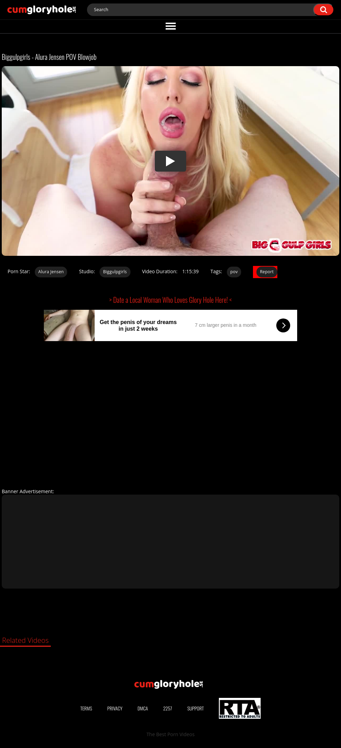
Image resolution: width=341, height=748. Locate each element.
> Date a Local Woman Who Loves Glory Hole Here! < (170, 299)
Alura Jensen (51, 272)
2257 (167, 708)
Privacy (114, 708)
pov (234, 272)
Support (195, 708)
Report (267, 272)
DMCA (142, 708)
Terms (86, 708)
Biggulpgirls (115, 272)
